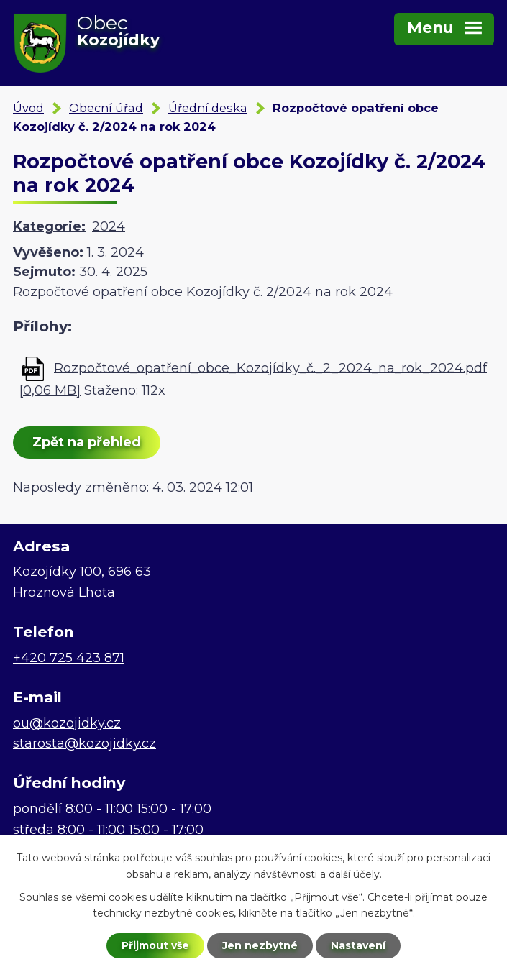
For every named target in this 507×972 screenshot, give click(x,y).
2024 (108, 226)
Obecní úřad (106, 108)
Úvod (28, 108)
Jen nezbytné (260, 945)
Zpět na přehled (86, 442)
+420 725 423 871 (68, 658)
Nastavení (358, 945)
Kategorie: (49, 226)
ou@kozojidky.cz (67, 723)
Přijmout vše (155, 945)
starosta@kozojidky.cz (84, 743)
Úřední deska (207, 108)
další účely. (355, 874)
